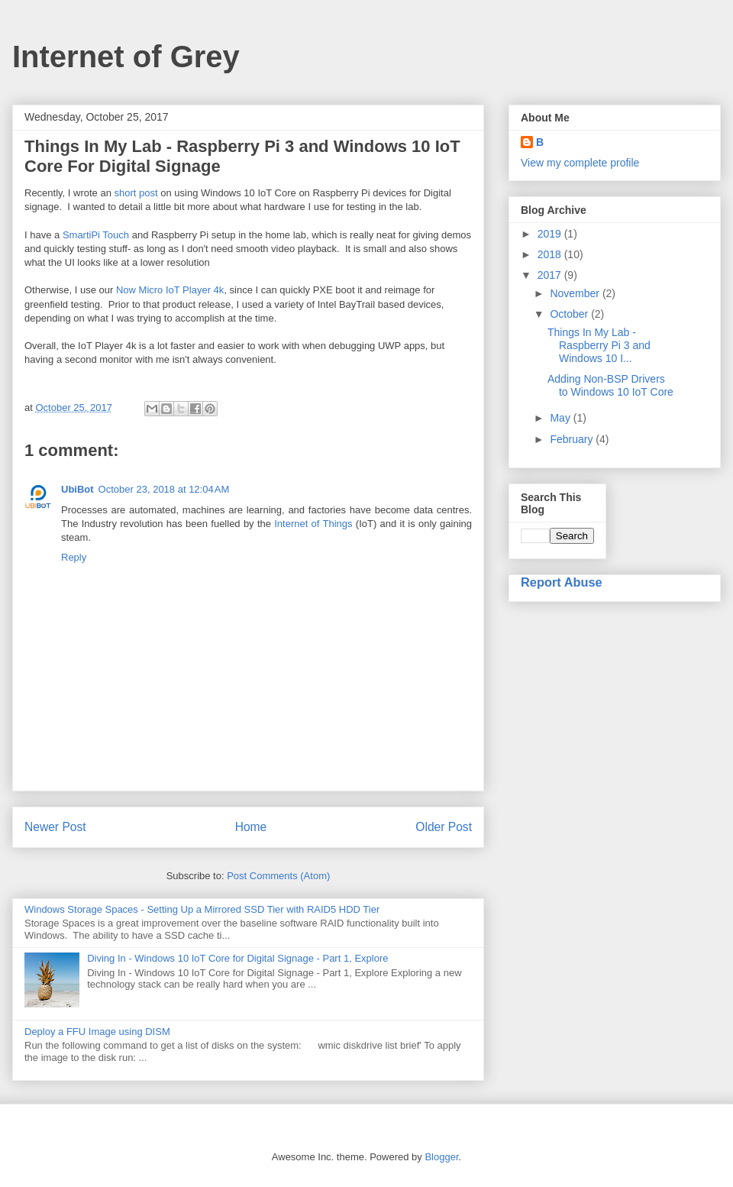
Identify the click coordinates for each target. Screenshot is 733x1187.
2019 (551, 234)
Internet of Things (313, 523)
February (573, 439)
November (576, 293)
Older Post (443, 826)
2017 (551, 275)
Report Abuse (561, 582)
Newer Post (55, 826)
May (561, 418)
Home (251, 826)
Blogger (441, 1157)
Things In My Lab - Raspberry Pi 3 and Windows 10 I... (599, 345)
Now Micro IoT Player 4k (170, 290)
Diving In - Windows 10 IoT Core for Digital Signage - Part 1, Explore (237, 958)
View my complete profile (580, 163)
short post (136, 193)
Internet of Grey (126, 56)
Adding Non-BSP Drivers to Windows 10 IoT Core (610, 385)
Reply (73, 557)
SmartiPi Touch (96, 235)
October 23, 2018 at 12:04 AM (164, 489)
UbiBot (77, 489)
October (570, 314)
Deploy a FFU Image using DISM (97, 1031)
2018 (551, 254)
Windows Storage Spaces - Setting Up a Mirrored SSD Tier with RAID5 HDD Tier (201, 909)
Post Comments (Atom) (278, 875)
